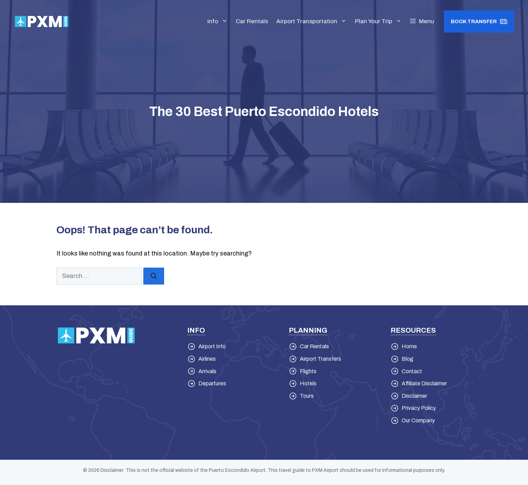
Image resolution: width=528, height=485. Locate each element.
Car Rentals (252, 21)
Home (409, 346)
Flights (308, 371)
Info (219, 21)
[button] (422, 21)
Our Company (418, 420)
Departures (212, 383)
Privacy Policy (419, 408)
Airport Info (212, 346)
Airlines (207, 359)
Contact (412, 371)
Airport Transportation (313, 21)
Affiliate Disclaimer (424, 383)
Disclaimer (414, 396)
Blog (407, 359)
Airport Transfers (320, 359)
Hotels (308, 383)
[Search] (153, 276)
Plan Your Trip (380, 21)
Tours (307, 396)
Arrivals (207, 371)
